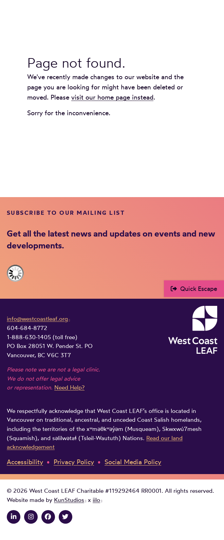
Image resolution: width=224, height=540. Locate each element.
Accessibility (25, 462)
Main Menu (212, 19)
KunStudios (69, 500)
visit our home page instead (112, 97)
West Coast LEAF (58, 20)
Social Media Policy (133, 462)
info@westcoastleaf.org (37, 318)
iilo (96, 500)
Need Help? (69, 387)
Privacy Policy (74, 462)
